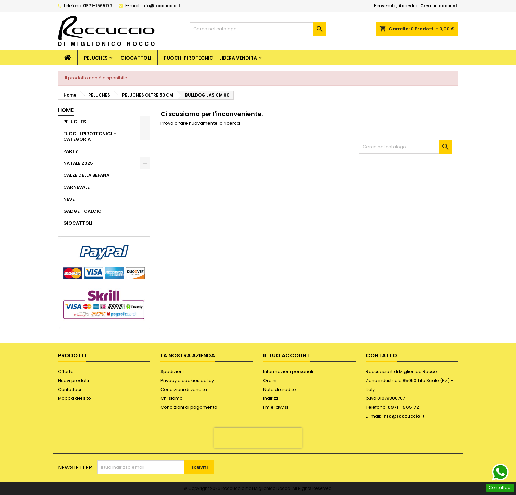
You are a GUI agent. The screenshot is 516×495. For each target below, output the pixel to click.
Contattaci (69, 389)
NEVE (69, 199)
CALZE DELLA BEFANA (86, 175)
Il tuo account (286, 355)
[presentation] (258, 438)
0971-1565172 (97, 6)
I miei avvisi (275, 407)
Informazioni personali (288, 371)
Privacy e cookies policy (187, 380)
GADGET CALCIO (82, 211)
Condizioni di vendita (183, 389)
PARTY (70, 151)
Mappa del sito (74, 398)
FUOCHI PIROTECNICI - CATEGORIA (89, 136)
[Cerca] (258, 29)
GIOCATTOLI (135, 57)
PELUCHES (96, 57)
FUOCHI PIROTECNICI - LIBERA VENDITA (210, 57)
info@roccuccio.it (160, 6)
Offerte (66, 371)
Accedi (406, 6)
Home (66, 110)
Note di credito (279, 389)
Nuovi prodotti (73, 380)
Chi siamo (171, 398)
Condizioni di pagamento (188, 407)
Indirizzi (271, 398)
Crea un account (438, 6)
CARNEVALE (76, 187)
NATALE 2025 (78, 163)
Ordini (269, 380)
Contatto (381, 355)
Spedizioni (172, 371)
